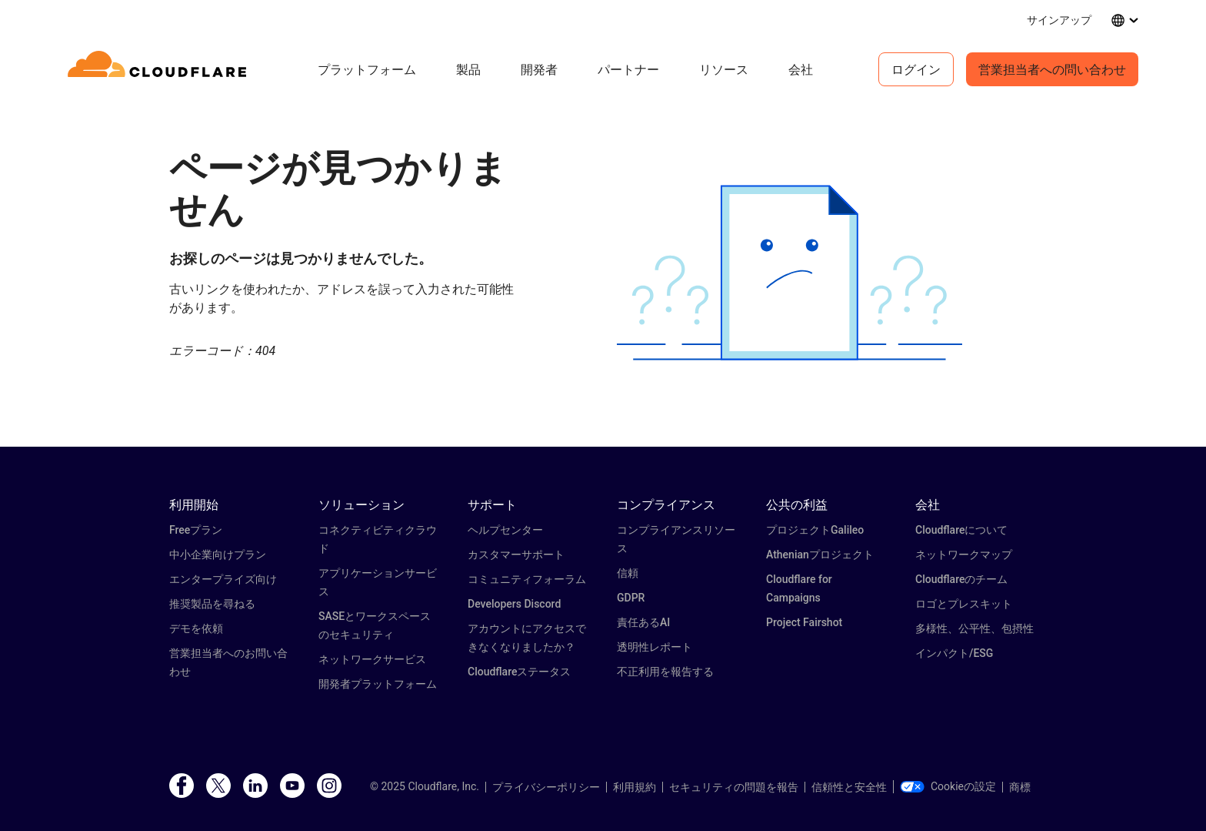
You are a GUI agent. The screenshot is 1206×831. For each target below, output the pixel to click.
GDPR (631, 597)
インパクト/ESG (954, 653)
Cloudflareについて (961, 530)
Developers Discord (514, 604)
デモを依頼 (196, 628)
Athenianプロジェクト (820, 554)
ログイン (916, 69)
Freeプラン (195, 530)
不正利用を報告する (665, 671)
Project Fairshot (804, 622)
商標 (1020, 787)
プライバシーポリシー (546, 787)
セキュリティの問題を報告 (733, 787)
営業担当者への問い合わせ (1052, 69)
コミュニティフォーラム (527, 579)
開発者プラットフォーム (377, 684)
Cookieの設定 (948, 786)
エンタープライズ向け (223, 579)
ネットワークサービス (372, 659)
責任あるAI (643, 622)
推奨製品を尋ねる (212, 604)
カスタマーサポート (516, 554)
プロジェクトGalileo (815, 530)
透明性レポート (654, 647)
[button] (789, 273)
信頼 (627, 573)
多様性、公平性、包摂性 (974, 628)
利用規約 (634, 787)
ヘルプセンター (505, 530)
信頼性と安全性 (849, 787)
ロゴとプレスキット (963, 604)
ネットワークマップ (963, 554)
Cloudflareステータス (519, 671)
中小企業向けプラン (217, 554)
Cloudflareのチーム (961, 579)
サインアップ (1059, 19)
